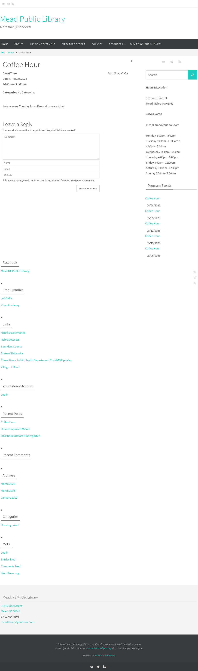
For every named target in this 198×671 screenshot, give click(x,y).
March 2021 (8, 484)
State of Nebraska (12, 353)
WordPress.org (10, 573)
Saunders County (11, 346)
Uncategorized (10, 525)
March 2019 (8, 491)
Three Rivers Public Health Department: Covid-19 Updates (36, 360)
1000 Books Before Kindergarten (20, 436)
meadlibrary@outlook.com (17, 622)
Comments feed (10, 566)
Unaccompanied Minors (15, 429)
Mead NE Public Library (15, 271)
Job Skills (6, 298)
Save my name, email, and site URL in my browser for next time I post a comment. (50, 180)
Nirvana (98, 655)
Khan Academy (10, 305)
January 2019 (9, 497)
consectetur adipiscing (98, 648)
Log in (4, 394)
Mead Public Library (32, 19)
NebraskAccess (10, 339)
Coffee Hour (152, 198)
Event (11, 52)
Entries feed (8, 559)
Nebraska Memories (13, 333)
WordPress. (110, 655)
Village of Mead (10, 367)
